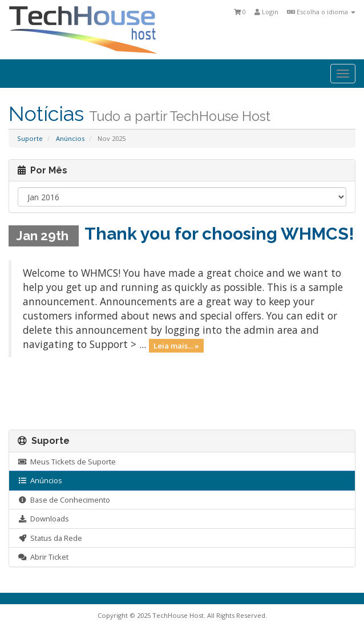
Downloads (43, 518)
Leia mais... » (176, 345)
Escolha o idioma (321, 11)
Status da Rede (50, 538)
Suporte (30, 138)
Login (266, 11)
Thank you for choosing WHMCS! (219, 234)
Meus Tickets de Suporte (67, 461)
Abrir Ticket (43, 557)
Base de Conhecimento (64, 500)
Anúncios (70, 138)
